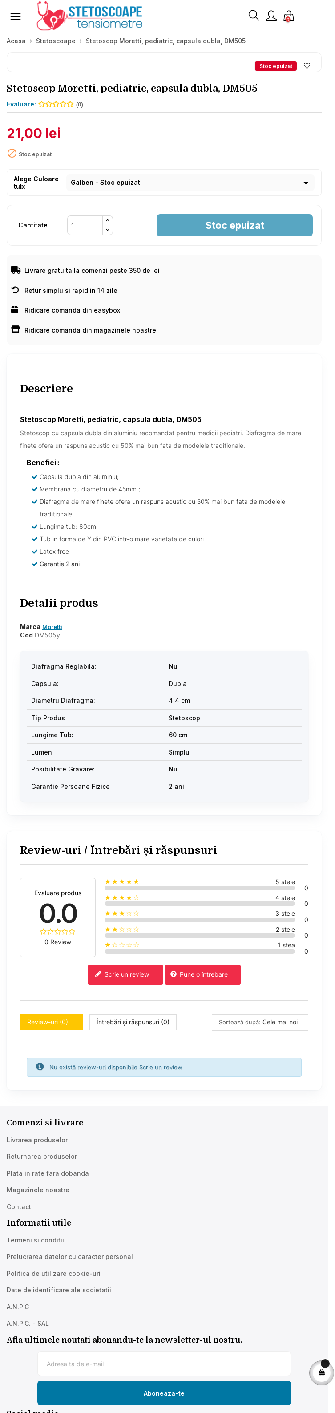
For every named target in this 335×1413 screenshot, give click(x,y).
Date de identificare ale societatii (59, 1290)
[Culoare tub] (190, 182)
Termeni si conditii (35, 1240)
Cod (26, 635)
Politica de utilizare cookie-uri (54, 1273)
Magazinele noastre (38, 1190)
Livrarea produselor (37, 1140)
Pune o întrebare (199, 974)
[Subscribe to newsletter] (164, 1393)
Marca (30, 626)
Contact (19, 1206)
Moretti (52, 626)
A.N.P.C (18, 1307)
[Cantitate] (85, 225)
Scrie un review (122, 974)
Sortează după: (240, 1022)
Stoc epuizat (235, 225)
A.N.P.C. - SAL (28, 1323)
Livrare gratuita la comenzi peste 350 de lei (85, 270)
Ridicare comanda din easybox (65, 310)
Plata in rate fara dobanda (48, 1173)
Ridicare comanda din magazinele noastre (83, 330)
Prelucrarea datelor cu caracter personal (70, 1256)
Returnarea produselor (42, 1156)
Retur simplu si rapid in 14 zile (64, 290)
